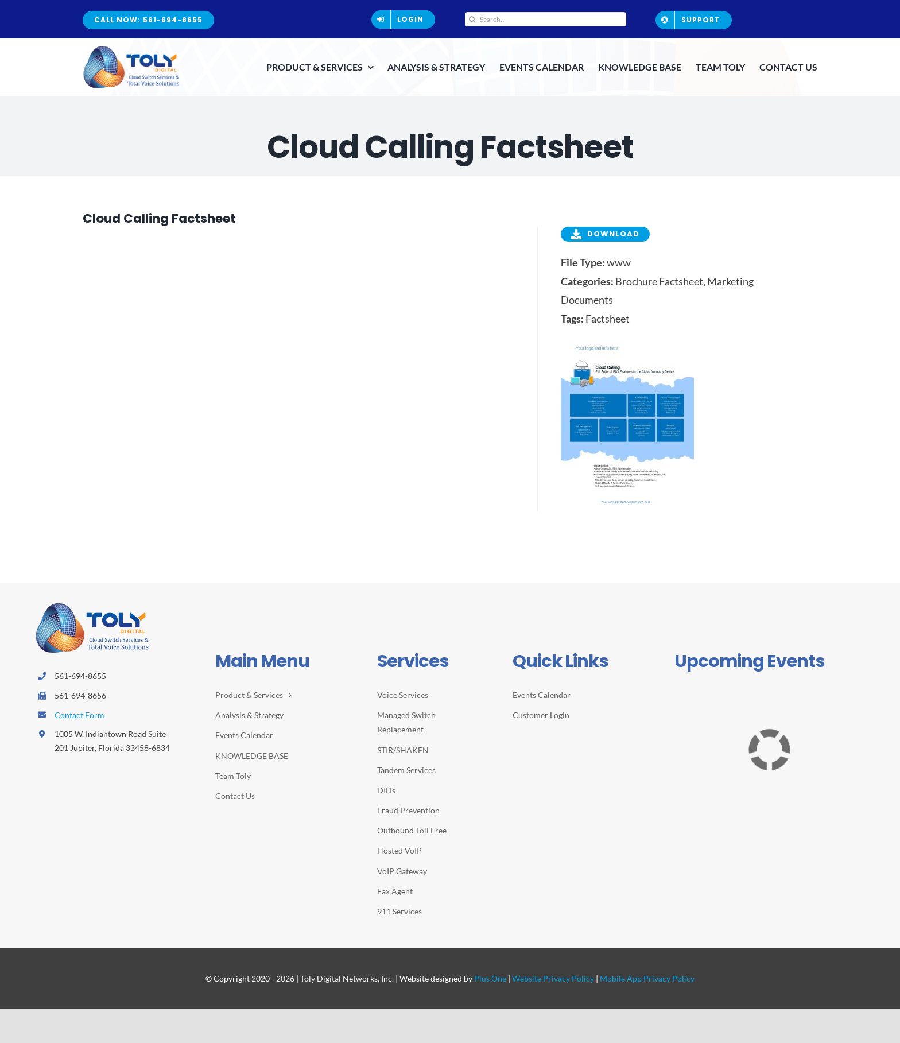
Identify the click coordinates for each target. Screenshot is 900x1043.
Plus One (490, 978)
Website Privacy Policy (553, 978)
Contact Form (79, 715)
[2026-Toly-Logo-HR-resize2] (131, 49)
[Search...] (546, 19)
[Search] (472, 19)
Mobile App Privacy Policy (647, 978)
